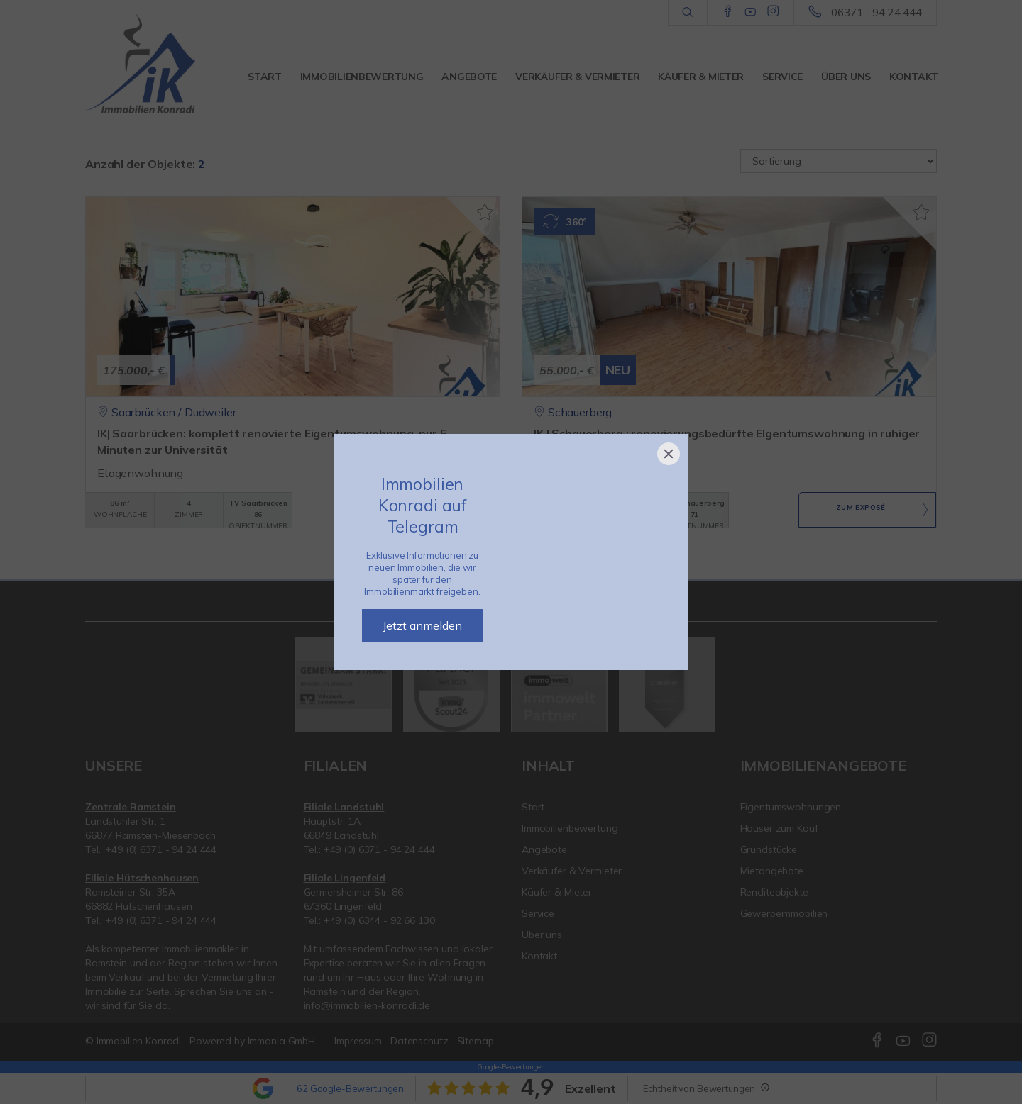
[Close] (668, 453)
